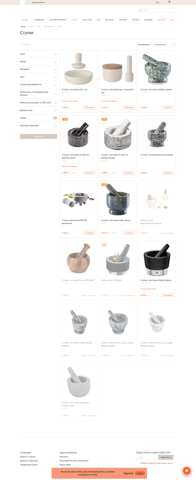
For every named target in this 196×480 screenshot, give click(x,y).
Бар (98, 20)
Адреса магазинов (38, 2)
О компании (25, 453)
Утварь (74, 20)
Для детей (109, 20)
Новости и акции (27, 457)
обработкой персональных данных (160, 463)
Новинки (161, 20)
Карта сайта (65, 465)
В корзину (168, 107)
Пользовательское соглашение (74, 461)
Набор (37, 118)
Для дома (148, 20)
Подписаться (166, 457)
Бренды (25, 20)
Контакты (64, 457)
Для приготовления (58, 20)
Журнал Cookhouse (29, 461)
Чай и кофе (87, 20)
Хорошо (140, 473)
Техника (135, 20)
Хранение (123, 20)
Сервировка (39, 20)
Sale (172, 20)
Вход (157, 2)
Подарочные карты (29, 465)
